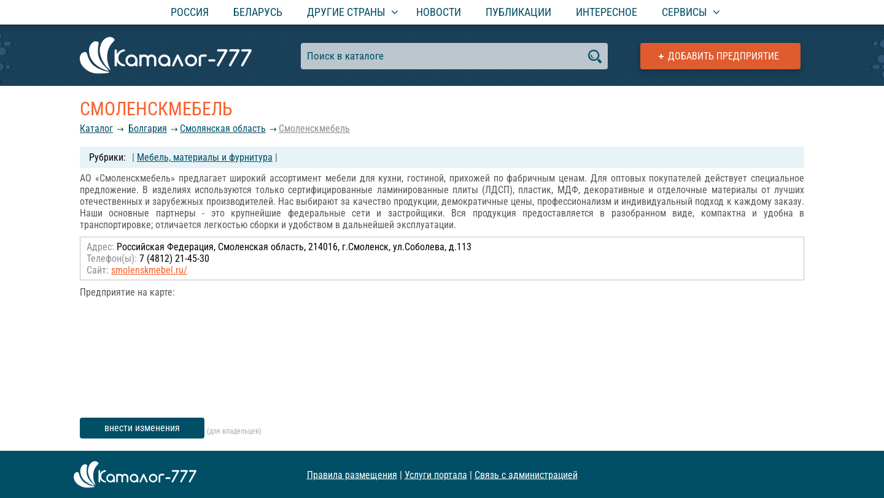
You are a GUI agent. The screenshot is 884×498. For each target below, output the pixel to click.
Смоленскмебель (314, 128)
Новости (438, 12)
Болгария (147, 128)
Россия (190, 12)
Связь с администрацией (526, 474)
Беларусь (257, 12)
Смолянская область (223, 128)
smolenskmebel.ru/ (149, 270)
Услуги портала (436, 474)
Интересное (606, 12)
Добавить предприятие (723, 56)
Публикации (518, 12)
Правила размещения (352, 474)
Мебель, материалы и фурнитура (205, 157)
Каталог (96, 128)
